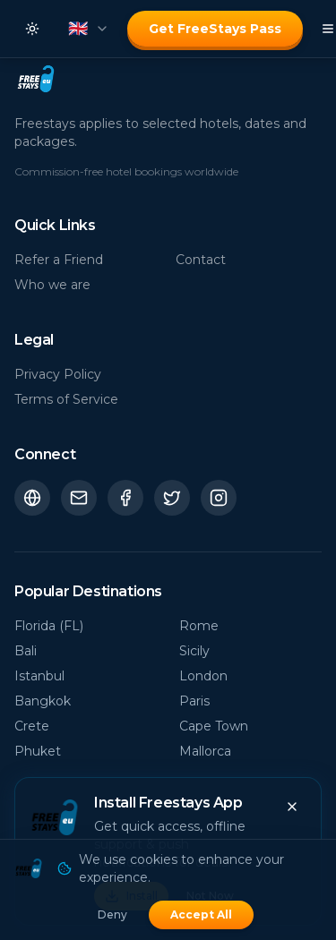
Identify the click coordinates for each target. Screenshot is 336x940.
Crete (31, 726)
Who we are (52, 285)
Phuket (37, 751)
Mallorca (205, 751)
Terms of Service (66, 399)
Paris (194, 701)
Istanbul (39, 676)
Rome (199, 626)
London (203, 676)
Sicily (194, 651)
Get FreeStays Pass (215, 29)
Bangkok (42, 701)
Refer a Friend (58, 260)
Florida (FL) (48, 626)
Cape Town (213, 726)
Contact (201, 260)
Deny (112, 914)
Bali (25, 651)
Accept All (201, 914)
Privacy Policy (57, 374)
